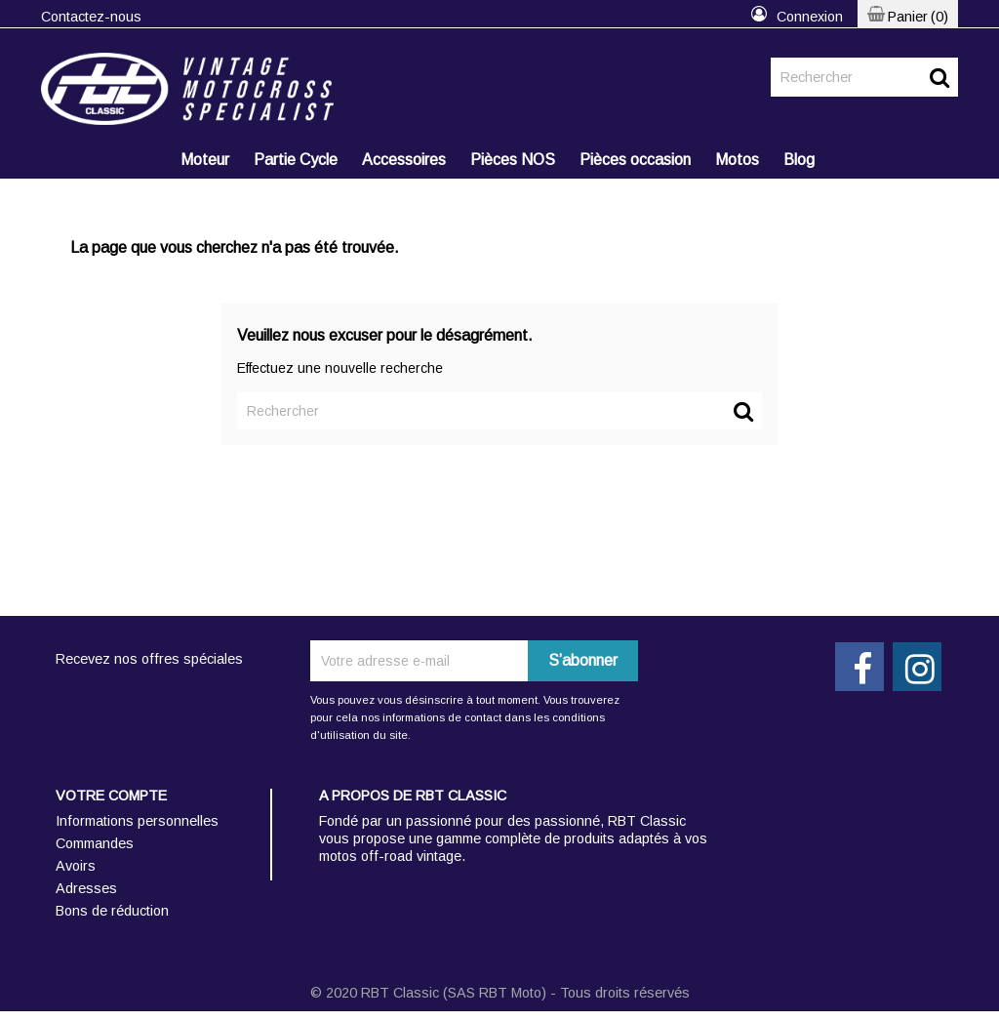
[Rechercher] (864, 77)
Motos (737, 159)
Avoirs (76, 866)
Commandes (95, 843)
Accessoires (404, 159)
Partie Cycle (296, 159)
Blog (799, 159)
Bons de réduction (112, 911)
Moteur (204, 159)
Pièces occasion (635, 159)
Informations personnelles (137, 821)
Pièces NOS (512, 159)
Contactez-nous (91, 16)
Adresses (86, 888)
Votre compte (111, 795)
